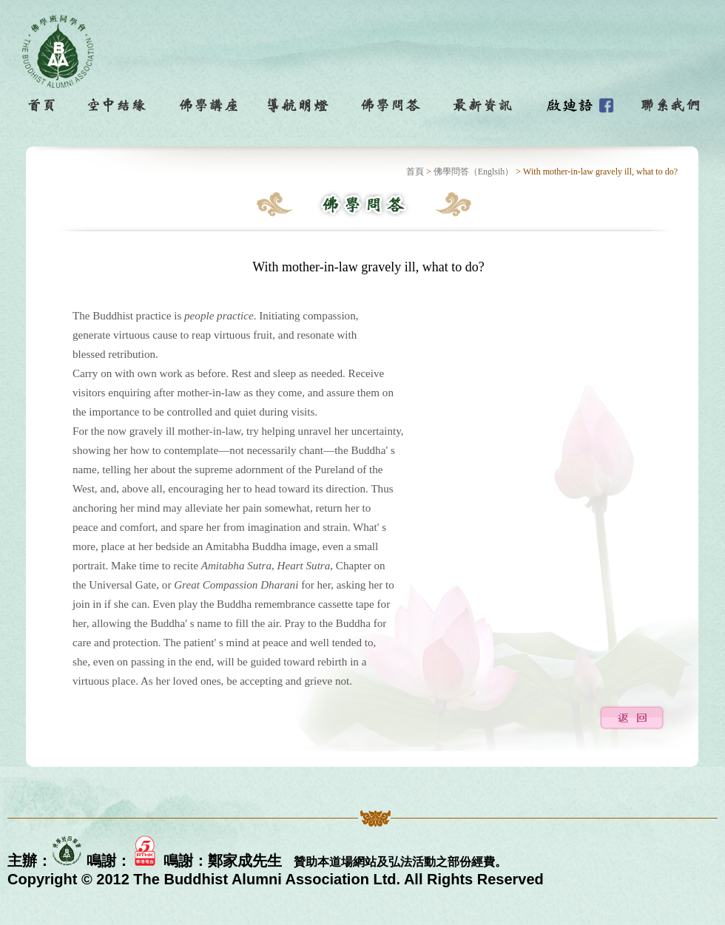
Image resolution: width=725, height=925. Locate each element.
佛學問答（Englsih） (474, 171)
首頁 (415, 171)
